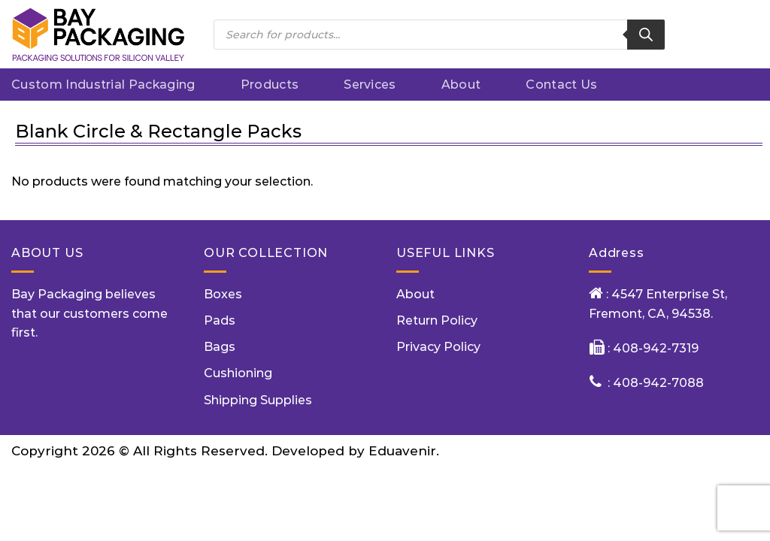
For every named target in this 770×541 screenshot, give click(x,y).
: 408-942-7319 (652, 348)
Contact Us (561, 84)
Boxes (223, 294)
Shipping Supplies (258, 400)
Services (370, 84)
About (461, 84)
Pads (219, 320)
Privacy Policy (438, 347)
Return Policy (436, 320)
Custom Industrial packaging (103, 84)
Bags (219, 347)
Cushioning (238, 373)
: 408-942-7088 (656, 383)
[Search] (646, 35)
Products (270, 84)
